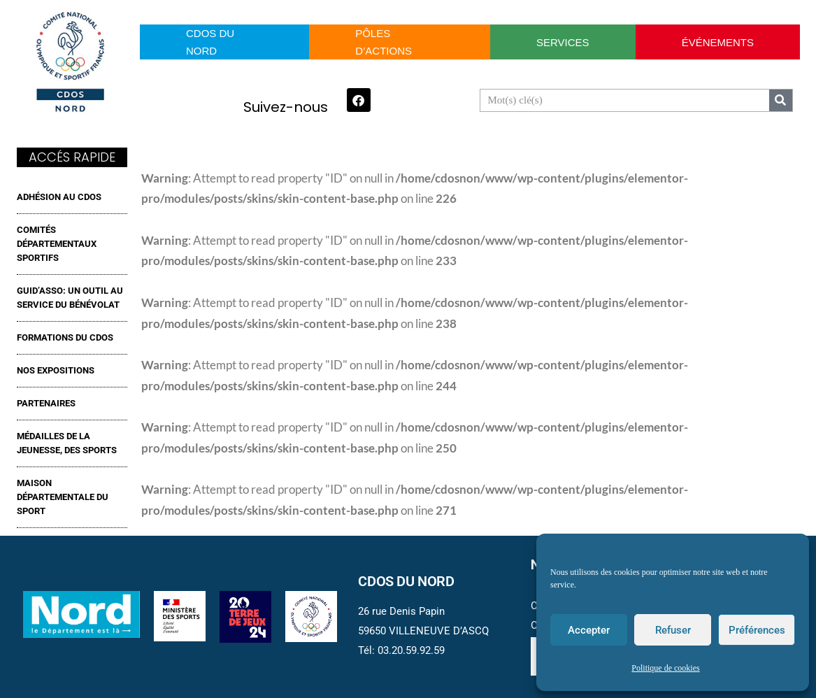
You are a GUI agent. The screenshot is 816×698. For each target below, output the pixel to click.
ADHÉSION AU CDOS (59, 197)
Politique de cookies (665, 668)
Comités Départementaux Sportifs (56, 244)
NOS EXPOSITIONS (55, 370)
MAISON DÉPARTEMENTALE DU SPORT (62, 497)
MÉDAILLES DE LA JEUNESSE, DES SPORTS (67, 443)
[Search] (780, 100)
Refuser (673, 630)
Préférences (757, 630)
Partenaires (46, 403)
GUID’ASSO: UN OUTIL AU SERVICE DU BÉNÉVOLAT (70, 297)
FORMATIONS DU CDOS (65, 337)
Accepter (589, 630)
